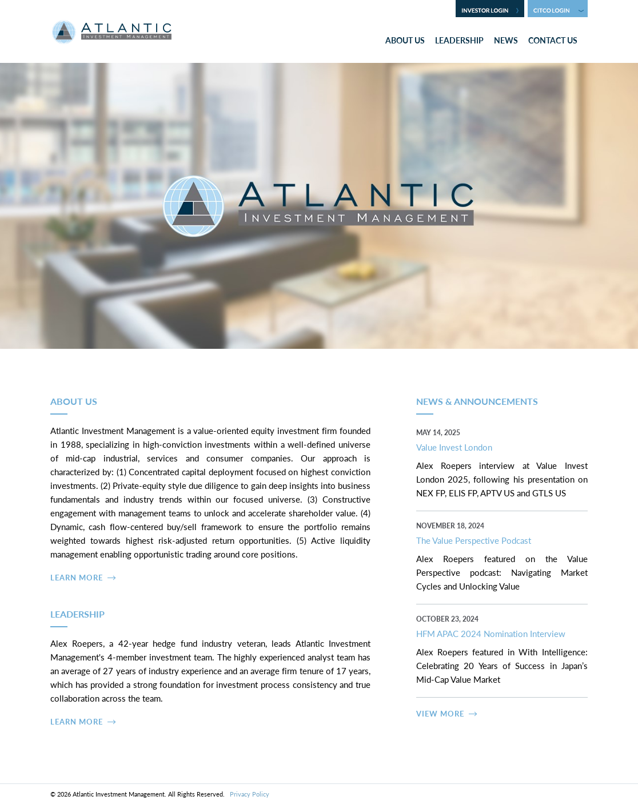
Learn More (76, 577)
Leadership (459, 40)
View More (440, 713)
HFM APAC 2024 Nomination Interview (490, 633)
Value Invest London (454, 447)
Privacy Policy (249, 794)
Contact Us (552, 40)
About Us (405, 40)
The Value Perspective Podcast (473, 540)
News (506, 40)
